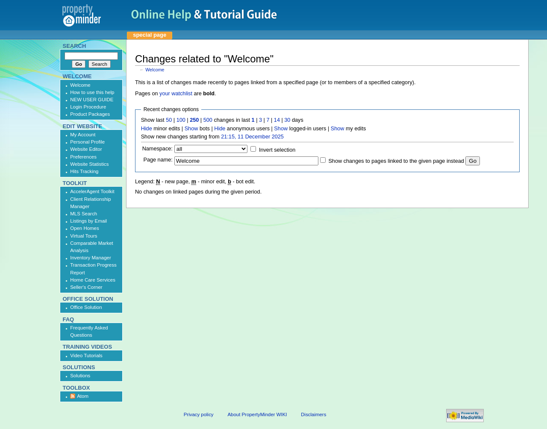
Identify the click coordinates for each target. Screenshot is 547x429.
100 (180, 120)
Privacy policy (199, 414)
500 (207, 120)
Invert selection (277, 150)
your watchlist (175, 94)
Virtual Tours (83, 235)
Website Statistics (89, 164)
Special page (149, 35)
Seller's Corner (86, 287)
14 (277, 120)
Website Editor (86, 149)
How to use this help (92, 92)
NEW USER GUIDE (91, 99)
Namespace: (157, 149)
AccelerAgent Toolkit (92, 191)
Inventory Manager (90, 257)
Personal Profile (87, 141)
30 (287, 120)
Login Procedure (88, 106)
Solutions (80, 375)
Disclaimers (313, 414)
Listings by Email (88, 220)
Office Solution (86, 307)
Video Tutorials (86, 355)
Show (191, 129)
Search (74, 46)
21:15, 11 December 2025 (252, 137)
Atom (82, 396)
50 (169, 120)
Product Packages (90, 114)
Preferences (83, 156)
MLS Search (83, 213)
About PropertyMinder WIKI (257, 414)
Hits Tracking (84, 171)
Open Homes (84, 228)
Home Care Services (92, 279)
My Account (82, 134)
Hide (146, 129)
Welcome (154, 69)
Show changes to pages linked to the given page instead (396, 161)
